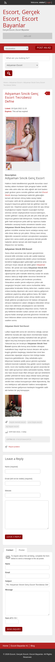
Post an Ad (44, 48)
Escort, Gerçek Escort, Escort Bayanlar (21, 18)
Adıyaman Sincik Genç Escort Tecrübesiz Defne (21, 97)
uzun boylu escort (35, 422)
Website (8, 491)
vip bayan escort (12, 426)
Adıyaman (41, 265)
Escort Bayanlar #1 (19, 646)
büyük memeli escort (18, 422)
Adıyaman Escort (16, 82)
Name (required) (11, 467)
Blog (33, 646)
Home (6, 82)
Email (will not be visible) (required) (18, 479)
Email (7, 572)
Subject (8, 581)
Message (9, 590)
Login (48, 2)
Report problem (14, 447)
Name (7, 564)
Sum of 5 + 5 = (11, 618)
